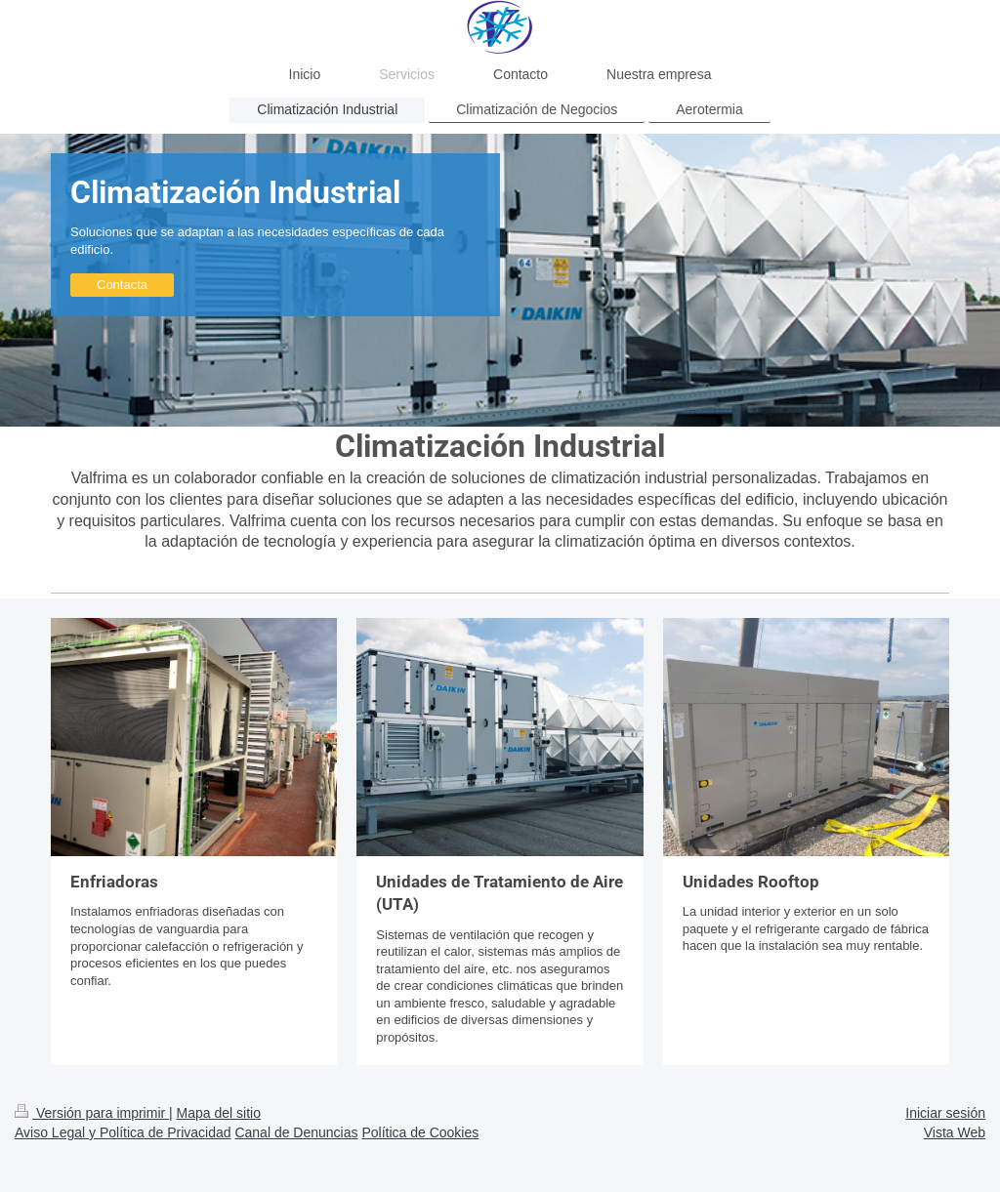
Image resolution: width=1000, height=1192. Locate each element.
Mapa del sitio (219, 1113)
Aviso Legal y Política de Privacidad (123, 1132)
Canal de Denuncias (295, 1132)
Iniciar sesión (945, 1113)
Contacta (122, 284)
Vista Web (954, 1132)
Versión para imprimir (92, 1113)
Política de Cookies (420, 1132)
